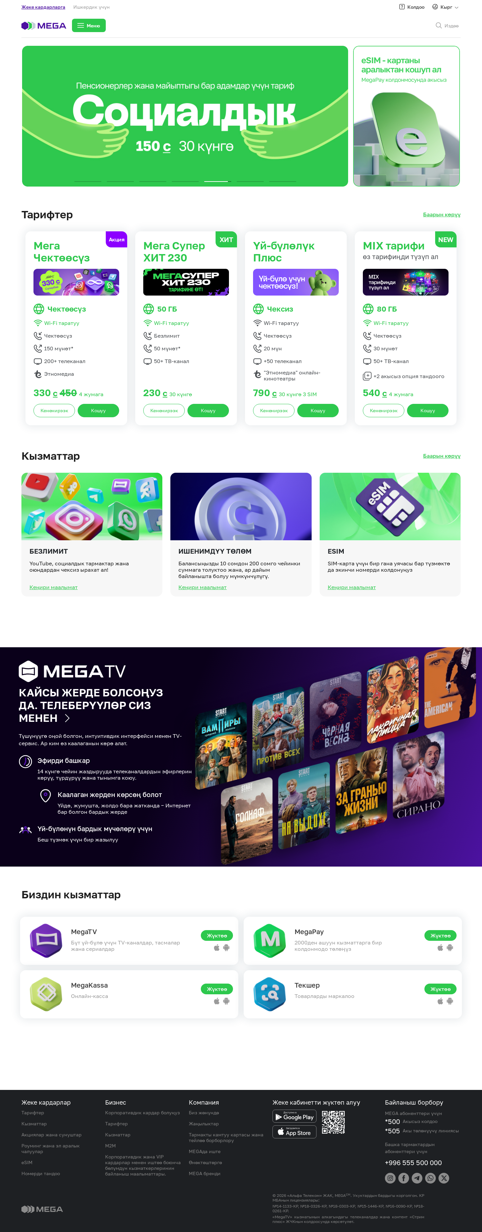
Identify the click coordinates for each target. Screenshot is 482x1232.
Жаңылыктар (204, 1123)
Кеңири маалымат (53, 613)
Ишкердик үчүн (91, 7)
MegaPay (309, 931)
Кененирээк (54, 410)
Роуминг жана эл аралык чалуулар (50, 1148)
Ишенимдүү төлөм (215, 578)
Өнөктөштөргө (205, 1162)
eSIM (336, 578)
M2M (110, 1145)
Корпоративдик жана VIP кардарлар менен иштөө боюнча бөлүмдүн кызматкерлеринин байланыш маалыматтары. (143, 1165)
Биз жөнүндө (204, 1112)
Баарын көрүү (442, 214)
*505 (392, 1131)
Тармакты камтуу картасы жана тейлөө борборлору (226, 1137)
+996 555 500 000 (413, 1162)
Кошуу (98, 410)
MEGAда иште (205, 1151)
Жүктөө (217, 935)
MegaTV (84, 931)
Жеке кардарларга (43, 7)
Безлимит (48, 578)
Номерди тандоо (40, 1173)
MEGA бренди (205, 1173)
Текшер (307, 985)
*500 (392, 1121)
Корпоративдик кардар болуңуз (142, 1112)
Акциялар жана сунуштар (51, 1134)
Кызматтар (34, 1123)
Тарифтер (32, 1112)
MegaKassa (89, 985)
